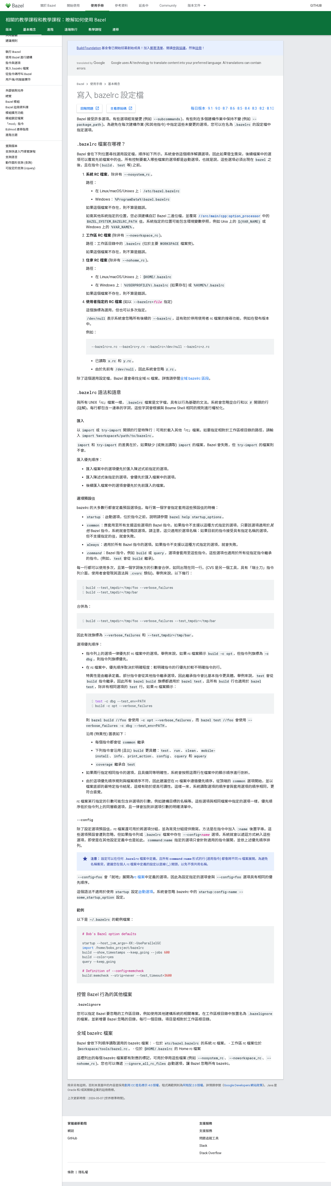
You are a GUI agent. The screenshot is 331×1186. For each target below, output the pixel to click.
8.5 (239, 108)
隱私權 (83, 1172)
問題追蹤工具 (209, 1138)
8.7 (225, 108)
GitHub (316, 5)
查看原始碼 (121, 108)
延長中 (143, 5)
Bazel (80, 84)
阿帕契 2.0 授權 (193, 1085)
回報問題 (89, 108)
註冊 (198, 48)
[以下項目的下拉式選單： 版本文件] (207, 5)
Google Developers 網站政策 (243, 1085)
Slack (203, 1145)
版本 (9, 29)
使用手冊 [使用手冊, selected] (97, 5)
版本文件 (194, 5)
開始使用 (73, 5)
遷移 (115, 29)
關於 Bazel (48, 5)
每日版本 (198, 108)
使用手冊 (96, 84)
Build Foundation (89, 48)
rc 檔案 (139, 877)
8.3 (254, 108)
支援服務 (205, 1131)
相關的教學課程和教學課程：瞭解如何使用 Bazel (56, 20)
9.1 (210, 108)
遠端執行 (71, 29)
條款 (71, 1172)
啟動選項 (145, 892)
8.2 (262, 108)
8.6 (232, 108)
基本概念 (114, 84)
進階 (50, 29)
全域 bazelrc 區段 (194, 378)
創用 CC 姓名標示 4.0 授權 (141, 1085)
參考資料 (121, 5)
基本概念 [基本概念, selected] (29, 29)
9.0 (217, 108)
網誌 (71, 1131)
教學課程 (95, 29)
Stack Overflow (210, 1153)
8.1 (270, 108)
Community (168, 5)
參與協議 (179, 48)
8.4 (247, 108)
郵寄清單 (156, 48)
